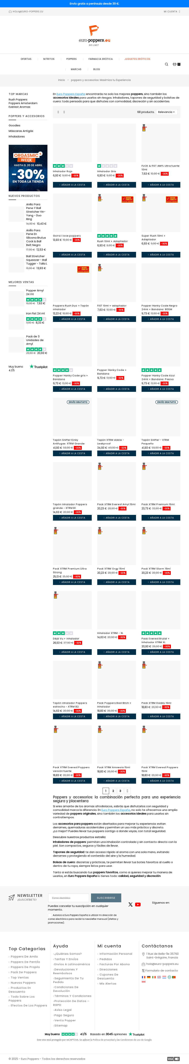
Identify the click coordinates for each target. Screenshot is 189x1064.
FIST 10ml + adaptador (112, 305)
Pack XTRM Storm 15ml (156, 568)
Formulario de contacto (161, 970)
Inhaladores (17, 136)
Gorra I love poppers (67, 235)
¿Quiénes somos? (68, 954)
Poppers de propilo (25, 967)
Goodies (14, 125)
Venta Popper (65, 1020)
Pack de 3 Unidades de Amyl (35, 340)
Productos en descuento (20, 990)
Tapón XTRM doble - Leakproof (110, 441)
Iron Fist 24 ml (35, 313)
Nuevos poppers (23, 983)
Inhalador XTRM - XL (110, 633)
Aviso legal (63, 1010)
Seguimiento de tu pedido (68, 980)
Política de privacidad (104, 1039)
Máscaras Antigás (21, 131)
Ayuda (60, 946)
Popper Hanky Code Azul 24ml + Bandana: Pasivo (158, 377)
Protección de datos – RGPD (71, 1003)
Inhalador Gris (106, 171)
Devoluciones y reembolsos (65, 971)
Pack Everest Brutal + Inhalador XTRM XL (156, 640)
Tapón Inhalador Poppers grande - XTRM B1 (70, 506)
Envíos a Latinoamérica (72, 964)
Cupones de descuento (107, 976)
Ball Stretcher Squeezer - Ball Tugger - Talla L (36, 259)
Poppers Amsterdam (23, 103)
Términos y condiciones (73, 996)
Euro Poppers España (71, 94)
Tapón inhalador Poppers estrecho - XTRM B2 (70, 704)
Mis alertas (107, 983)
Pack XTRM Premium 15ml (158, 504)
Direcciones (108, 969)
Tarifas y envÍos (66, 959)
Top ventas (19, 977)
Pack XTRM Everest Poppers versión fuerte (71, 769)
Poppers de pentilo (25, 962)
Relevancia (167, 112)
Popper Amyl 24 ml (35, 292)
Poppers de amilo (24, 956)
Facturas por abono (114, 964)
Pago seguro (64, 1015)
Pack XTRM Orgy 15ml (111, 568)
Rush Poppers (18, 99)
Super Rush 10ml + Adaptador (154, 237)
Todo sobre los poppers (22, 998)
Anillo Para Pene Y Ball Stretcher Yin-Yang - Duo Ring (35, 211)
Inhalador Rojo (63, 171)
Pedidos (105, 959)
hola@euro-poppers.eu (162, 964)
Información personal (115, 954)
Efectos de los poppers (28, 1005)
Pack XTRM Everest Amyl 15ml (116, 504)
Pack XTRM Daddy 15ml (156, 703)
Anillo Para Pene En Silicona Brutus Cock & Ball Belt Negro (36, 237)
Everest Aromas (19, 107)
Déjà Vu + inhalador (66, 638)
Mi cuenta (109, 946)
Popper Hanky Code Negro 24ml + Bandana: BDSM (159, 307)
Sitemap (61, 1025)
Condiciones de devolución (66, 989)
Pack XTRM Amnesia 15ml (113, 767)
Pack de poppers (23, 972)
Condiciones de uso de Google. (136, 1039)
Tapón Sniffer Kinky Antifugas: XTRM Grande (69, 441)
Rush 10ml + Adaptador (112, 241)
